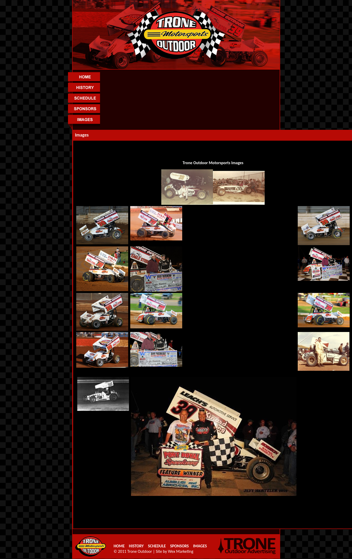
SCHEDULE (157, 545)
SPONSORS (179, 545)
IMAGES (200, 545)
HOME (121, 545)
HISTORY (138, 545)
